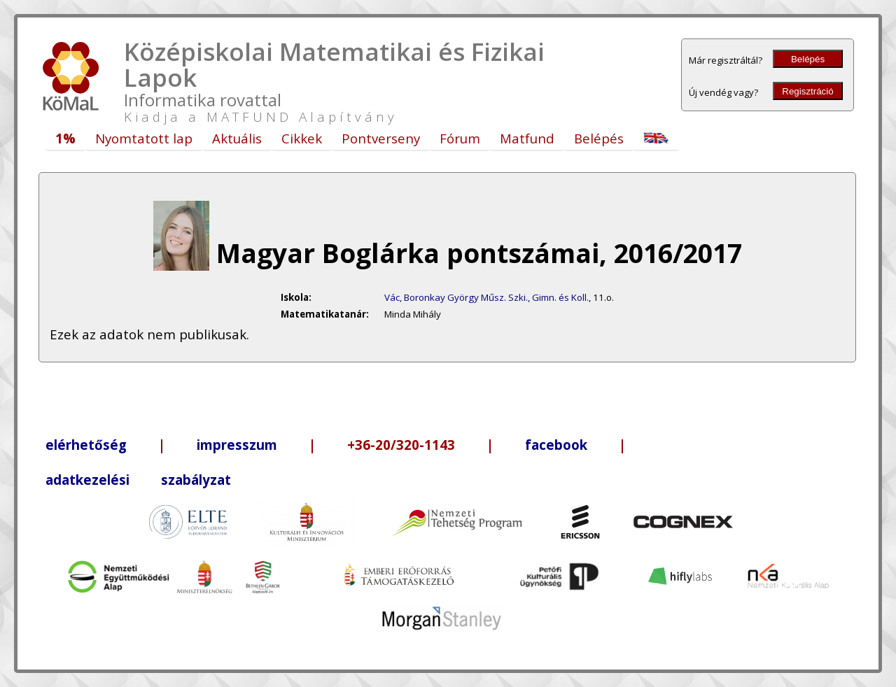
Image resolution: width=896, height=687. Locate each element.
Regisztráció (807, 91)
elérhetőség (86, 444)
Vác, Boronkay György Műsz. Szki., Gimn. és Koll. (486, 297)
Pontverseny (381, 138)
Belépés (808, 59)
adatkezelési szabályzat (138, 479)
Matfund (527, 138)
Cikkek (301, 138)
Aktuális (237, 138)
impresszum (237, 444)
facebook (556, 444)
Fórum (460, 138)
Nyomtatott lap (143, 138)
